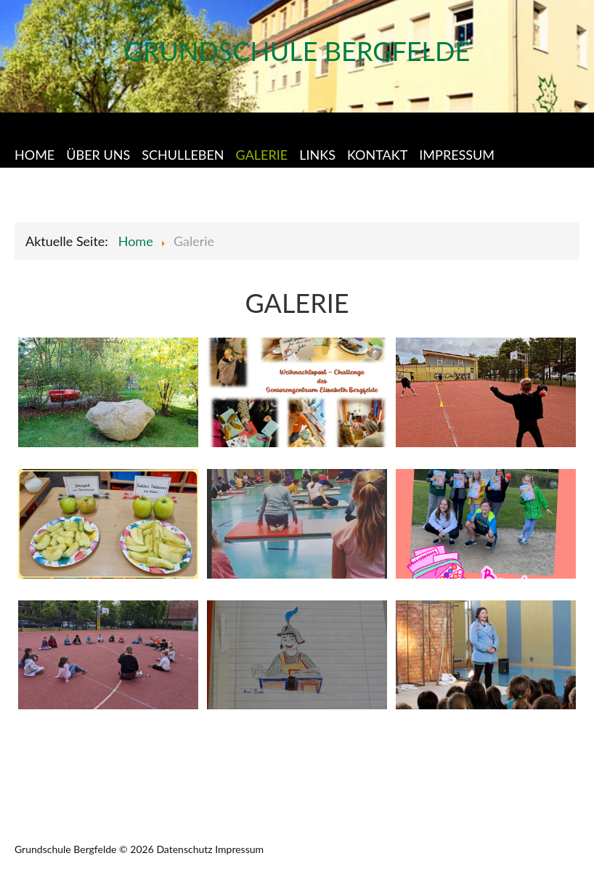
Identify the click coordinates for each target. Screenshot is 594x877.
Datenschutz (184, 849)
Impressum (239, 849)
